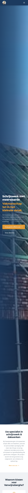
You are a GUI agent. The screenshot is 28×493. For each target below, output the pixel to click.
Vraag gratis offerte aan (14, 227)
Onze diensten (9, 233)
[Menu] (24, 2)
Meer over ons (14, 465)
